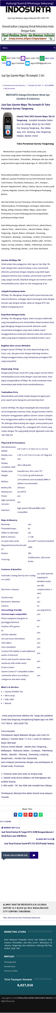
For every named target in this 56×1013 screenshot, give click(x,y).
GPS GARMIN (49, 85)
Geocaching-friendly (11, 610)
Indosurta (28, 9)
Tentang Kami (10, 962)
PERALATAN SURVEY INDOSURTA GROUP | (35, 998)
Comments (10, 89)
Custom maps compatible (14, 614)
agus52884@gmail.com (38, 63)
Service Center (11, 971)
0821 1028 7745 (14, 58)
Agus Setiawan (15, 63)
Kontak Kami (9, 966)
